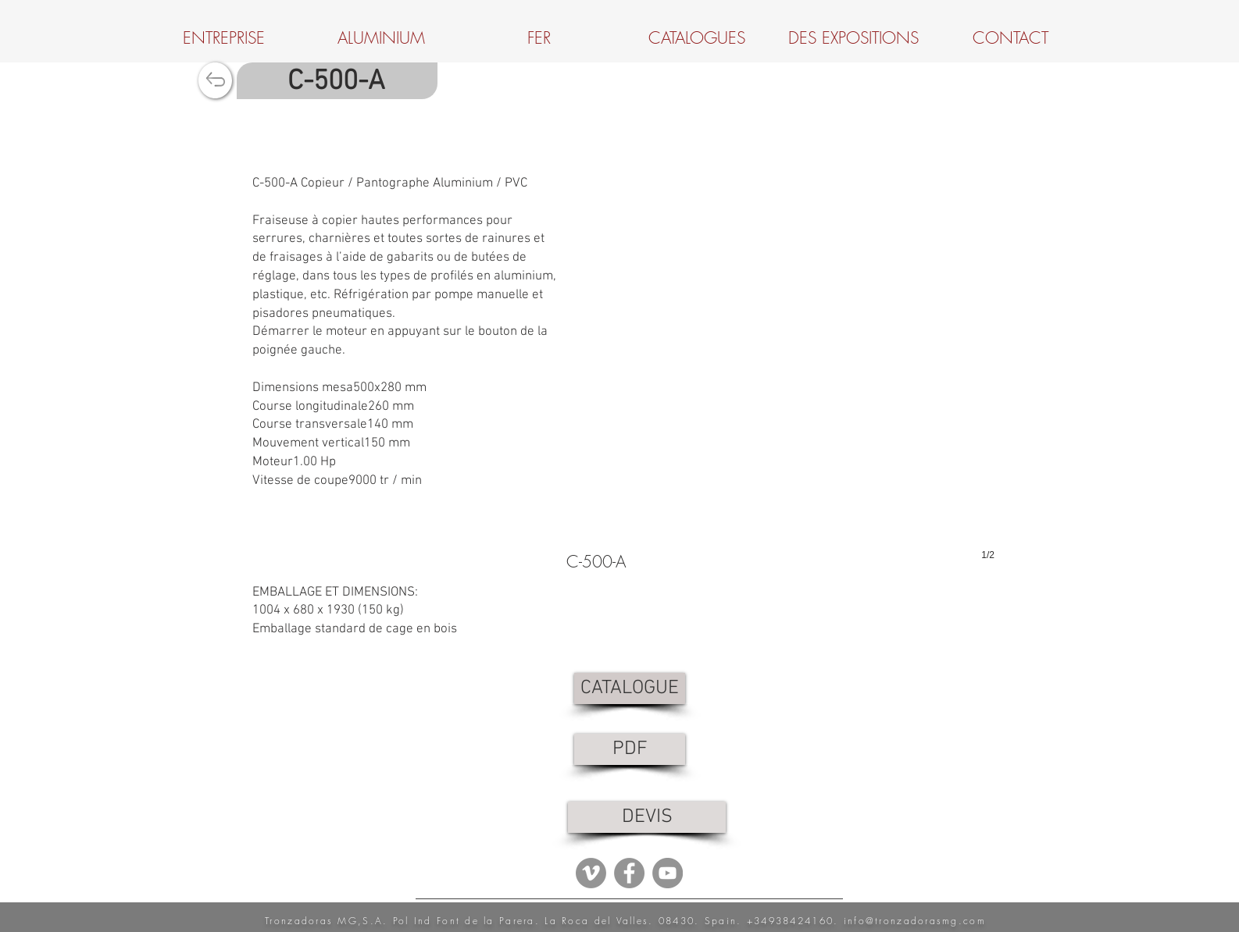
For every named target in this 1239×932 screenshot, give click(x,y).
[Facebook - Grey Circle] (629, 873)
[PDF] (629, 749)
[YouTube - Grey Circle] (667, 873)
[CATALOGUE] (629, 688)
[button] (780, 335)
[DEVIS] (647, 817)
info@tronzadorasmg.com (915, 920)
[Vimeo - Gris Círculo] (591, 873)
